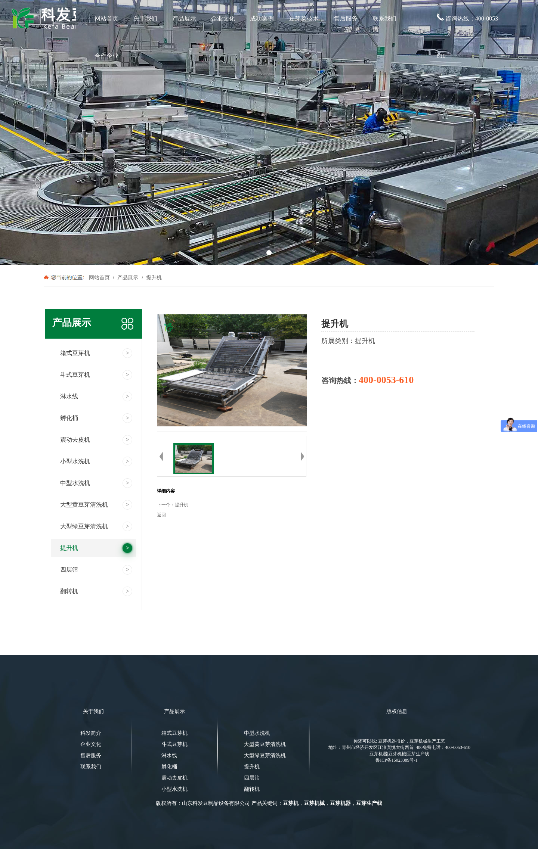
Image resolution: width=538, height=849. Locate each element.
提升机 (153, 277)
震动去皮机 (174, 778)
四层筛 (252, 778)
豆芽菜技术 (304, 18)
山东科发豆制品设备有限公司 (216, 803)
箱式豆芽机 (174, 733)
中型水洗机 (257, 733)
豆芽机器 (340, 803)
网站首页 (106, 18)
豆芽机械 (314, 803)
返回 (161, 514)
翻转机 (252, 789)
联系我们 (384, 18)
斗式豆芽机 (174, 744)
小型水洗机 (174, 789)
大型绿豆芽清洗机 (262, 755)
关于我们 (145, 18)
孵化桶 (169, 766)
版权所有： (169, 803)
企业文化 (223, 18)
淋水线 (169, 755)
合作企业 (106, 56)
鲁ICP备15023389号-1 (396, 760)
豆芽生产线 (369, 803)
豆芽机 (291, 803)
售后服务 (346, 18)
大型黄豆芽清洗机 (262, 744)
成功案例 (262, 18)
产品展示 (184, 18)
